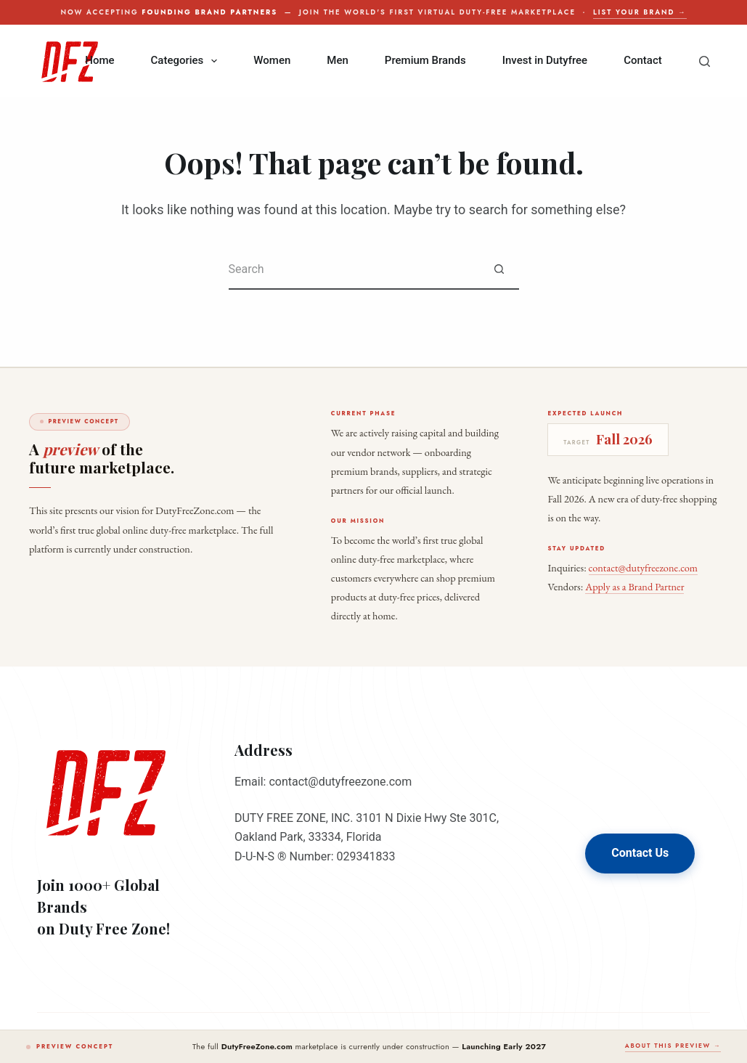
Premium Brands (425, 60)
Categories (187, 61)
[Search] (704, 61)
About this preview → (673, 1045)
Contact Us (640, 853)
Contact (643, 60)
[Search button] (499, 270)
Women (271, 60)
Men (337, 60)
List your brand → (639, 12)
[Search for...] (354, 270)
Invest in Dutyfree (544, 60)
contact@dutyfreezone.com (643, 567)
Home (99, 60)
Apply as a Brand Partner (634, 586)
